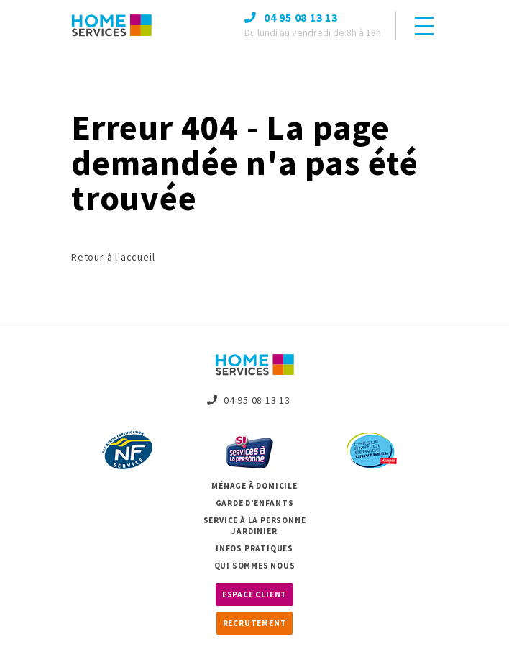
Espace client (254, 594)
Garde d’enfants (255, 503)
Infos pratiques (254, 548)
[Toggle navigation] (424, 26)
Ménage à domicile (254, 486)
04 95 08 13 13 (248, 400)
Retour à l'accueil (113, 256)
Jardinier (254, 531)
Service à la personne (254, 520)
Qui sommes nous (254, 566)
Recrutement (255, 623)
